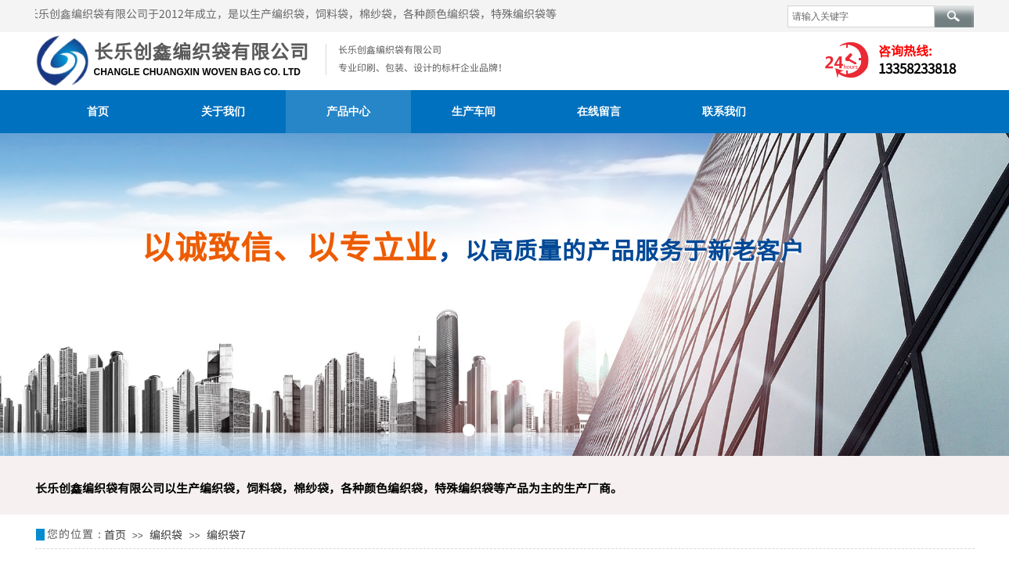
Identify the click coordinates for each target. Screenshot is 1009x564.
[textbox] (861, 16)
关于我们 (223, 112)
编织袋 (166, 534)
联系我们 (724, 112)
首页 (98, 112)
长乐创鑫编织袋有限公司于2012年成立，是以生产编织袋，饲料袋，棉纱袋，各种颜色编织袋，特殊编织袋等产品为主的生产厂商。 (350, 13)
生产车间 (473, 112)
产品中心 (348, 112)
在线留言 (599, 112)
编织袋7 (226, 534)
